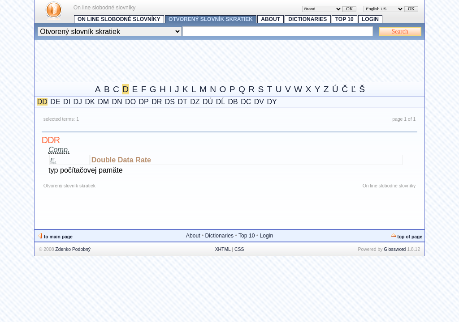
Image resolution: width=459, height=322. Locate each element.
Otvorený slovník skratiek (211, 19)
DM (103, 102)
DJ (78, 102)
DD (42, 102)
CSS (239, 249)
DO (130, 102)
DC (246, 102)
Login (370, 19)
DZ (194, 102)
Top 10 (344, 19)
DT (182, 102)
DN (117, 102)
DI (66, 102)
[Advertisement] (198, 60)
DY (272, 102)
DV (259, 102)
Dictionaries (307, 19)
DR (157, 102)
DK (90, 102)
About (270, 19)
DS (170, 102)
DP (144, 102)
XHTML (223, 249)
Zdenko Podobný (73, 249)
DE (55, 102)
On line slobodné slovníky (119, 19)
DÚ (208, 102)
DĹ (220, 102)
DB (233, 102)
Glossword (395, 249)
